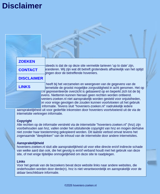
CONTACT (27, 69)
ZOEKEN (26, 61)
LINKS (24, 86)
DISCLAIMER (30, 78)
